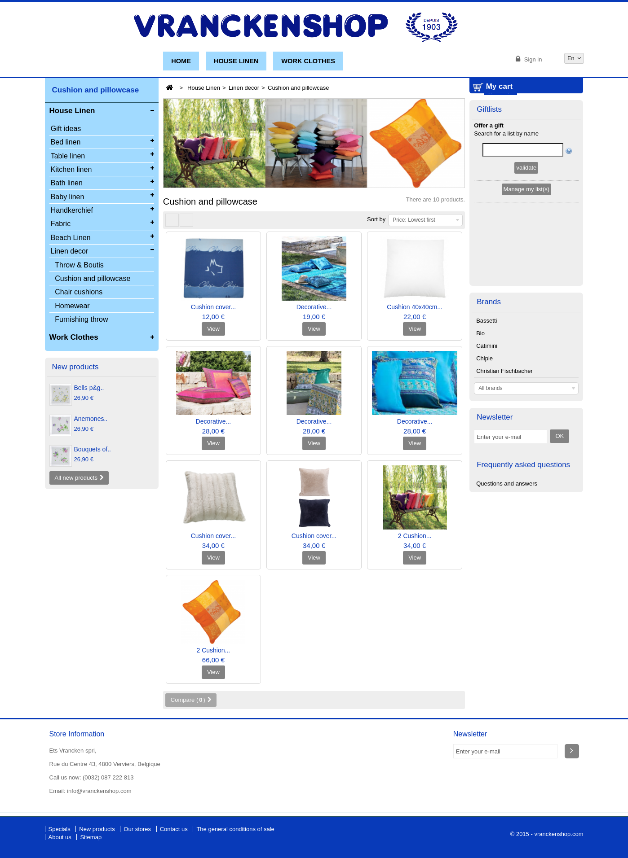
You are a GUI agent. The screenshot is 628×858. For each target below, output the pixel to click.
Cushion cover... (213, 307)
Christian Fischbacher (504, 339)
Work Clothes (308, 61)
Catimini (486, 314)
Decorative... (314, 307)
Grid (172, 220)
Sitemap (91, 837)
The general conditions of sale (235, 829)
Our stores (138, 829)
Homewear (72, 306)
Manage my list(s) (527, 238)
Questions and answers (506, 451)
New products (75, 367)
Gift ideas (66, 128)
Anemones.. (91, 418)
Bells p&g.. (89, 387)
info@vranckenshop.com (99, 791)
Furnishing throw (81, 319)
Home (181, 61)
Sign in (532, 59)
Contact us (175, 829)
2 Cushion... (415, 535)
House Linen (236, 61)
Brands (489, 270)
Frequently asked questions (523, 433)
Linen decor (244, 87)
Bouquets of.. (92, 449)
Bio (480, 301)
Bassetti (486, 288)
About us (61, 837)
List (186, 220)
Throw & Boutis (79, 265)
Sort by (376, 219)
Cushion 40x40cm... (414, 307)
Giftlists (489, 158)
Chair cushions (78, 292)
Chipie (484, 326)
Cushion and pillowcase (92, 278)
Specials (60, 829)
